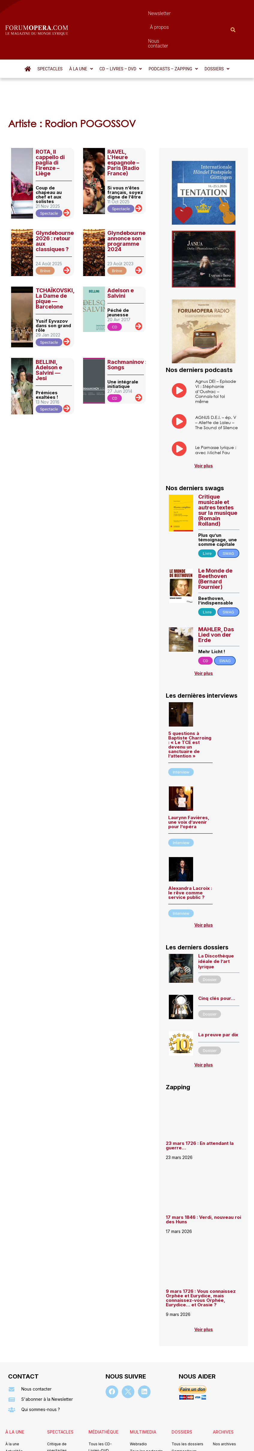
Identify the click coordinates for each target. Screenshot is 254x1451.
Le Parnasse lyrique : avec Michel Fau (215, 417)
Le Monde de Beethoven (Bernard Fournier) (215, 546)
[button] (81, 36)
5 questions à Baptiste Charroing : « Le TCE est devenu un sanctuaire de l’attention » (189, 712)
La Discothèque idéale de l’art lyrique (216, 929)
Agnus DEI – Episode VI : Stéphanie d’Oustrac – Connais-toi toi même (215, 359)
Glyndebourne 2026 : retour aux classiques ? (55, 208)
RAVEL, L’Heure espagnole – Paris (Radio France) (123, 130)
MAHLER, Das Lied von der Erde (216, 602)
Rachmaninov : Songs (127, 332)
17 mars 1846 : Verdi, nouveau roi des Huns (203, 1187)
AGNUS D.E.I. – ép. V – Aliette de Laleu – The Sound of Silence (216, 390)
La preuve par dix (218, 1002)
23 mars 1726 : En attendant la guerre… (200, 1113)
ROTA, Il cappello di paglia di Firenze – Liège (50, 130)
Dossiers (217, 36)
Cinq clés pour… (216, 966)
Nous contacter (176, 13)
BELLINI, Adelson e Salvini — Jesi (49, 337)
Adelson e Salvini (120, 260)
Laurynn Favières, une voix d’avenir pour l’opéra (188, 789)
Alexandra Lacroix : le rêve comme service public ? (190, 860)
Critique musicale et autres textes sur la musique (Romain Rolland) (217, 477)
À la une (81, 36)
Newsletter (111, 13)
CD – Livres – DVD (121, 36)
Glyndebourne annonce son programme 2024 (126, 208)
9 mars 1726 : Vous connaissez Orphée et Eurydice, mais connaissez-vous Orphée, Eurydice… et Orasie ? (201, 1265)
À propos (141, 13)
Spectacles (50, 36)
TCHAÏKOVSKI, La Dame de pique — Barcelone (55, 266)
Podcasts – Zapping (173, 36)
